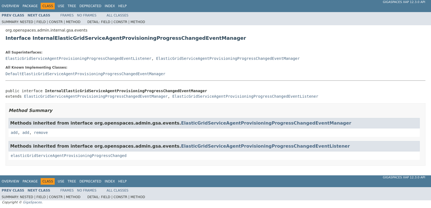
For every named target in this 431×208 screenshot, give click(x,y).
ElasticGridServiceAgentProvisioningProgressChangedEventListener (78, 58)
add (14, 132)
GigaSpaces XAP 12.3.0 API (404, 2)
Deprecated (90, 6)
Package (30, 6)
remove (41, 132)
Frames (67, 15)
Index (110, 6)
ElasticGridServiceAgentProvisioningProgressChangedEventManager (228, 58)
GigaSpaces (32, 202)
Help (122, 6)
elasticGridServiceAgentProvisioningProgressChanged (68, 155)
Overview (10, 6)
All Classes (117, 15)
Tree (72, 6)
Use (61, 6)
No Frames (86, 15)
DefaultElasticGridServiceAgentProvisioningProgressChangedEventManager (85, 74)
